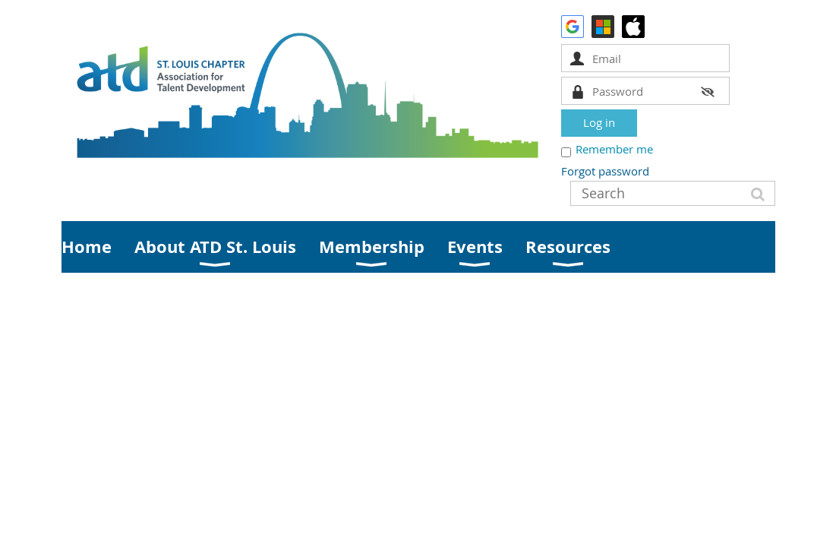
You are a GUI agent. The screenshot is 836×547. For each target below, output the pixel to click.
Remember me (614, 149)
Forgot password (605, 171)
